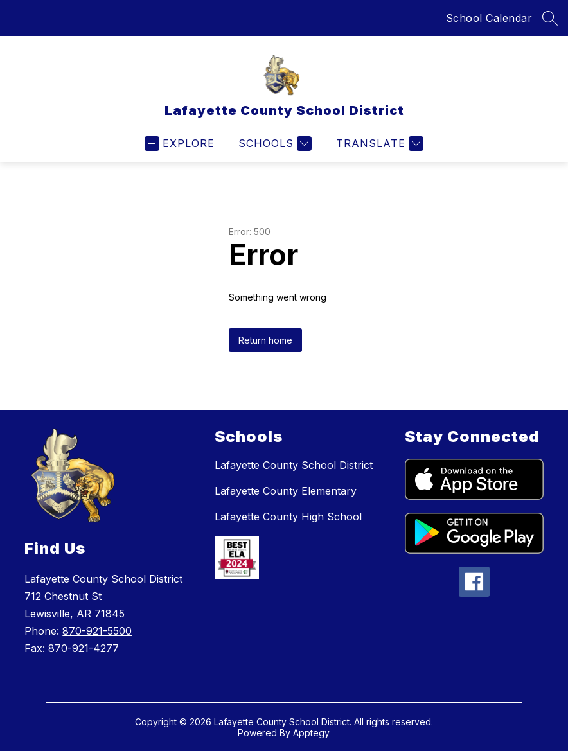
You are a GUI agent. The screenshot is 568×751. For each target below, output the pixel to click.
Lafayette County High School (288, 516)
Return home (265, 340)
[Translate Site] (378, 144)
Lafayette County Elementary (286, 490)
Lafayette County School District (294, 465)
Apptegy (311, 732)
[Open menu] (180, 144)
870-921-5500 (97, 630)
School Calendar (489, 18)
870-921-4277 (83, 648)
